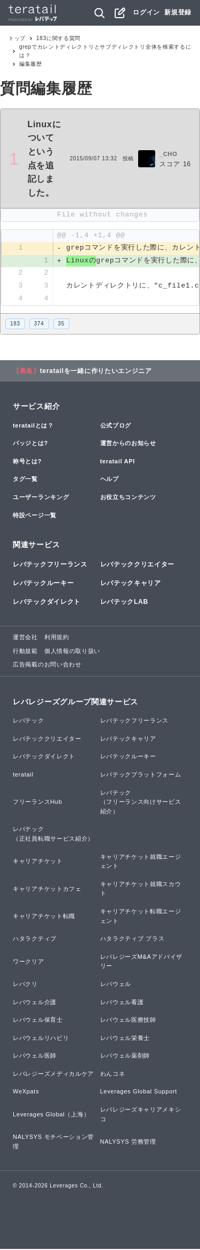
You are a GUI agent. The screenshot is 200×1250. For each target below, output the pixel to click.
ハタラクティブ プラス (132, 939)
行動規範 (25, 651)
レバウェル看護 (122, 1002)
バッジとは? (30, 443)
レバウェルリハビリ (41, 1038)
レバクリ (25, 984)
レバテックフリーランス (50, 565)
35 (61, 324)
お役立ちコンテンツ (128, 497)
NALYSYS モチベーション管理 (53, 1143)
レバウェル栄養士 (125, 1038)
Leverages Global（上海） (51, 1115)
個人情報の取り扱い (72, 651)
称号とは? (27, 462)
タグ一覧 (25, 480)
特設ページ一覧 (35, 516)
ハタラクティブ (35, 939)
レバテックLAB (124, 602)
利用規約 (56, 637)
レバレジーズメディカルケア (53, 1074)
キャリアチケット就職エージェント (140, 862)
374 (39, 324)
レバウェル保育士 (38, 1020)
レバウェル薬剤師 (125, 1056)
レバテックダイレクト (47, 602)
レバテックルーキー (43, 583)
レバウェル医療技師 (128, 1020)
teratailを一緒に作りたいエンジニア (96, 371)
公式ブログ (116, 426)
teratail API (117, 462)
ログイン (146, 12)
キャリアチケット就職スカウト (140, 889)
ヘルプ (109, 480)
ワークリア (28, 962)
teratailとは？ (33, 426)
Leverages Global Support (139, 1092)
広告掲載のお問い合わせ (47, 665)
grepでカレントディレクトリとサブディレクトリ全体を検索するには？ (105, 51)
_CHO (168, 154)
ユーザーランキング (41, 497)
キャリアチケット (38, 862)
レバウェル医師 (35, 1056)
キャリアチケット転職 (44, 916)
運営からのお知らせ (128, 443)
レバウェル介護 (35, 1002)
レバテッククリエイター (137, 565)
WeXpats (26, 1092)
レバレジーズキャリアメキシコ (140, 1115)
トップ (17, 38)
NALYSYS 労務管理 (128, 1142)
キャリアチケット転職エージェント (140, 917)
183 (15, 324)
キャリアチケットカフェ (47, 889)
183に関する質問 (58, 38)
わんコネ (112, 1074)
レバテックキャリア (130, 583)
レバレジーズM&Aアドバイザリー (141, 962)
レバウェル (116, 984)
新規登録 (177, 12)
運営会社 (25, 637)
